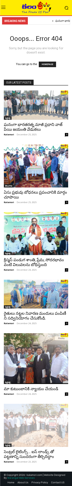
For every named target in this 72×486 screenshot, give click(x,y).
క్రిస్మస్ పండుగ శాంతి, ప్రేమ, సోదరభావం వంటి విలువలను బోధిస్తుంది (34, 262)
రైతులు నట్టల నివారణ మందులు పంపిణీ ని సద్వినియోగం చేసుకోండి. (35, 315)
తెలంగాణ (8, 185)
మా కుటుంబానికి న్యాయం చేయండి (31, 388)
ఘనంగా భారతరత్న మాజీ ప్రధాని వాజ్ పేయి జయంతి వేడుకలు (33, 127)
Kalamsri (9, 134)
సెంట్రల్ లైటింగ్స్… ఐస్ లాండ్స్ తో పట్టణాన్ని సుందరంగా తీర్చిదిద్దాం (30, 454)
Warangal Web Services (21, 477)
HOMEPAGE (47, 64)
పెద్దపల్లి (7, 118)
